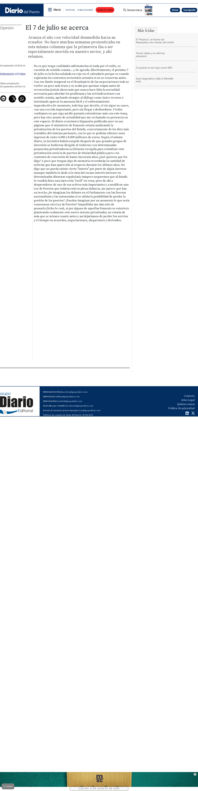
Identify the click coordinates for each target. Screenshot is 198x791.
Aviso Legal (188, 400)
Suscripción (189, 10)
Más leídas (145, 30)
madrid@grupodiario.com (70, 401)
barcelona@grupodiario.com (74, 392)
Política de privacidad (181, 408)
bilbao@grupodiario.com (68, 396)
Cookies (8, 786)
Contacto (189, 396)
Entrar (175, 10)
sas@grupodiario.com (90, 410)
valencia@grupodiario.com (81, 406)
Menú (57, 10)
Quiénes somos (186, 404)
